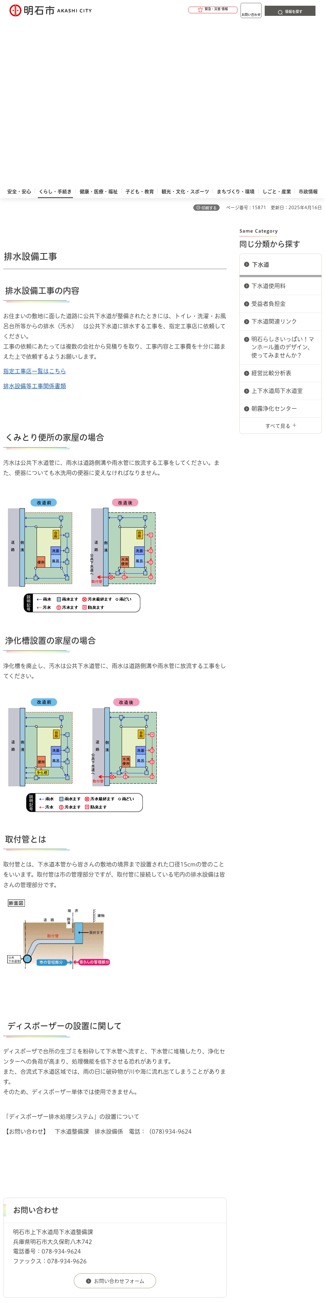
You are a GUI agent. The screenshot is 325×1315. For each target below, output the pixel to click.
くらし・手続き (37, 1155)
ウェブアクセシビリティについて (143, 1177)
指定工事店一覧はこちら (34, 207)
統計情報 (191, 1255)
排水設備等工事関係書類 (34, 222)
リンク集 (43, 1187)
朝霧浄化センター (274, 244)
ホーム (9, 1155)
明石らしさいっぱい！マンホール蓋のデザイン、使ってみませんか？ (282, 183)
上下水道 (67, 1155)
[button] (188, 10)
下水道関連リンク (274, 157)
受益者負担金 (268, 139)
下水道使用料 (268, 122)
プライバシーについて (233, 1177)
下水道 (260, 100)
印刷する (209, 44)
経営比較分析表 (271, 209)
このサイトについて (55, 1177)
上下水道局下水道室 (277, 226)
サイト (88, 1187)
